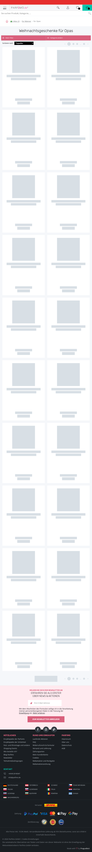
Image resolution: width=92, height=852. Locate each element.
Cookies (36, 758)
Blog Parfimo (9, 754)
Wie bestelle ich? (10, 751)
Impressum (66, 739)
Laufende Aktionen (40, 739)
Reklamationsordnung (41, 764)
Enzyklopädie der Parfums (14, 739)
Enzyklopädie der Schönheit (15, 742)
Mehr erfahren (39, 713)
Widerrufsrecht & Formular (43, 745)
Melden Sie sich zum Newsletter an (46, 693)
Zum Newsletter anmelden (45, 719)
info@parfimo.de (14, 777)
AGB (63, 748)
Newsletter (8, 758)
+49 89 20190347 (14, 774)
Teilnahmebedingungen (13, 761)
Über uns (65, 742)
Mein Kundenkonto (40, 754)
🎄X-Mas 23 (15, 21)
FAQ (34, 742)
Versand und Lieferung (42, 748)
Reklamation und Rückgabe (44, 761)
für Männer (26, 21)
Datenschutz (67, 745)
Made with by (78, 848)
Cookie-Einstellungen (30, 839)
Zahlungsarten (38, 751)
